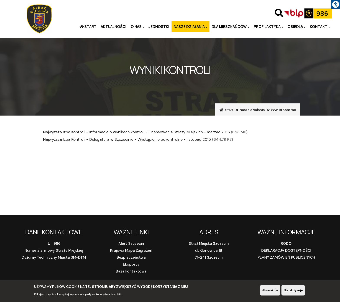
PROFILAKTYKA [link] (268, 26)
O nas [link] (137, 26)
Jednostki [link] (159, 26)
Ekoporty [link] (131, 264)
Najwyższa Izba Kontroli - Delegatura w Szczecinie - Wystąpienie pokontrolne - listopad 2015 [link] (127, 139)
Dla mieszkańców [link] (230, 26)
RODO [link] (286, 243)
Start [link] (90, 26)
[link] (335, 4)
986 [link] (53, 243)
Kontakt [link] (320, 26)
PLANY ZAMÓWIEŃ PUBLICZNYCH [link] (286, 257)
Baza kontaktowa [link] (131, 271)
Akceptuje (270, 290)
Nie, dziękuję (293, 290)
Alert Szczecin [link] (131, 243)
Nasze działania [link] (190, 26)
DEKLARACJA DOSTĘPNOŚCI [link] (286, 250)
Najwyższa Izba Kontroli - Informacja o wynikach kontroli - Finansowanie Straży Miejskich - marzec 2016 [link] (136, 132)
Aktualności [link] (113, 26)
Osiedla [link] (297, 26)
